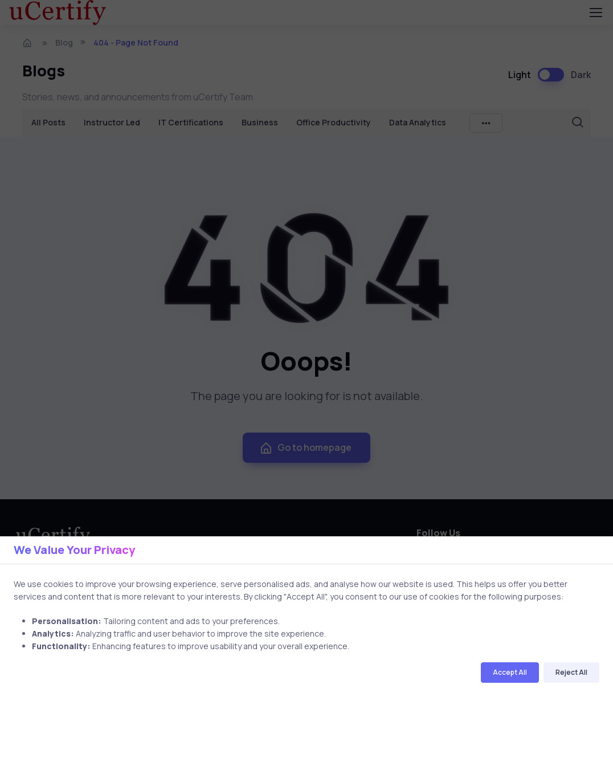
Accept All (510, 672)
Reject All (571, 672)
